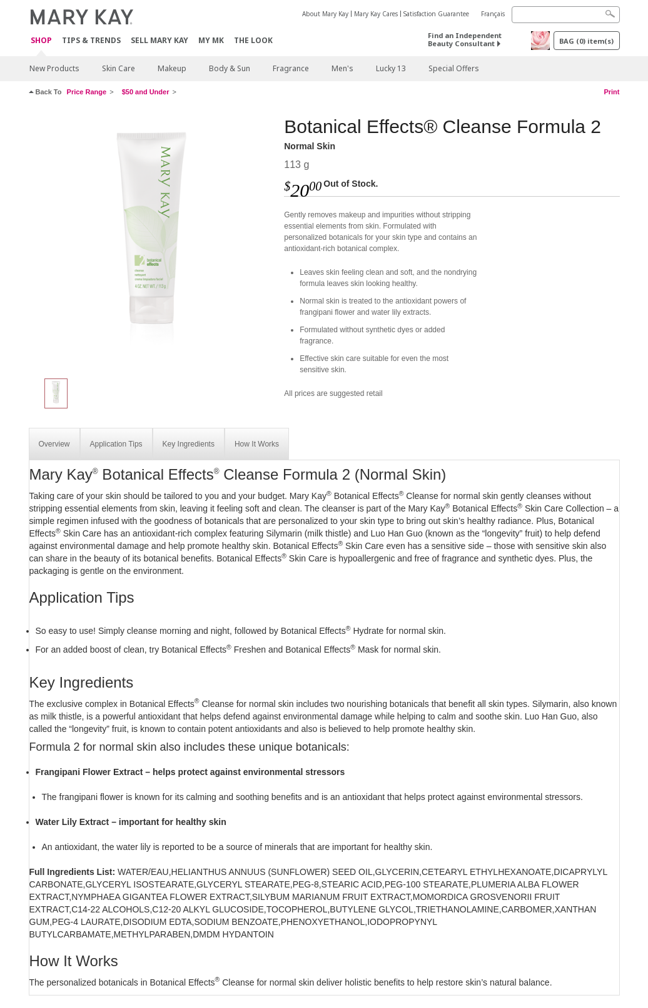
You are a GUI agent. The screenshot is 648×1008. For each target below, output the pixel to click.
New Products (54, 68)
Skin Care (118, 68)
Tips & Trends (91, 40)
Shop (41, 41)
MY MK (211, 40)
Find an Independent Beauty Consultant (465, 39)
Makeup (172, 68)
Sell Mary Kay (159, 40)
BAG (586, 41)
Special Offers (453, 68)
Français (493, 13)
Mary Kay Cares (376, 13)
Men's (342, 68)
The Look (253, 40)
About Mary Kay (325, 13)
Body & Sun (229, 68)
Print (611, 92)
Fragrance (291, 68)
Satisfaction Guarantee (436, 13)
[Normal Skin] (152, 241)
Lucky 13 (391, 68)
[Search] (566, 14)
